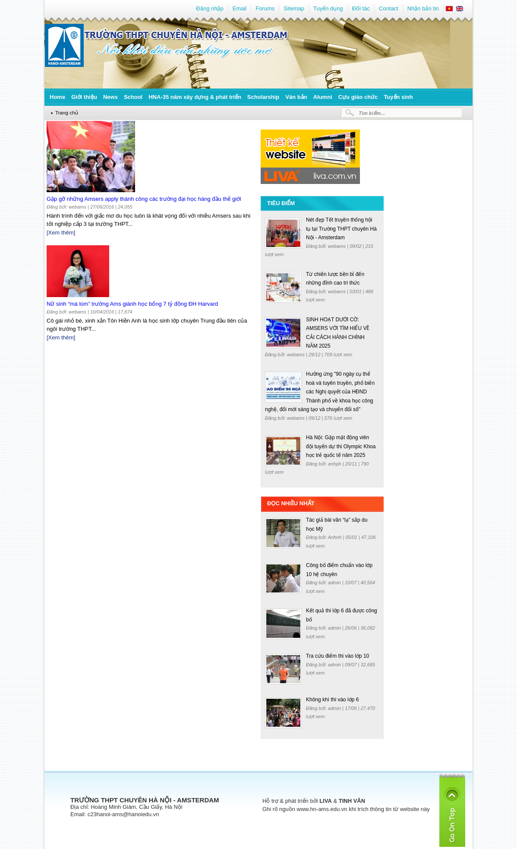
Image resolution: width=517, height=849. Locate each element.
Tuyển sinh (398, 97)
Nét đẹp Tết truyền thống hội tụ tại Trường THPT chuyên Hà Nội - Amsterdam (341, 229)
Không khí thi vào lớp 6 (332, 700)
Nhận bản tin (423, 8)
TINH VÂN (352, 801)
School (133, 97)
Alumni (322, 97)
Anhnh (335, 537)
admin (335, 582)
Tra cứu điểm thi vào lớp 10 (337, 656)
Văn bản (296, 97)
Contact (388, 8)
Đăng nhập (209, 8)
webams (337, 246)
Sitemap (294, 8)
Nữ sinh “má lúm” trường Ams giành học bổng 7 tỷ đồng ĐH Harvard (132, 304)
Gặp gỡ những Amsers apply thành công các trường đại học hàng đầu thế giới (144, 199)
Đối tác (361, 8)
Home (57, 97)
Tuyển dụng (328, 8)
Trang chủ (66, 112)
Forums (264, 8)
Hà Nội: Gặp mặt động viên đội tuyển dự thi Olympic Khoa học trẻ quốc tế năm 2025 (340, 446)
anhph (335, 463)
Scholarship (263, 97)
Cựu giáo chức (358, 97)
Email (240, 8)
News (110, 97)
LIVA (325, 801)
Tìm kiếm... (372, 113)
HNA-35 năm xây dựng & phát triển (194, 97)
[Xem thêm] (61, 232)
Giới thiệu (84, 97)
